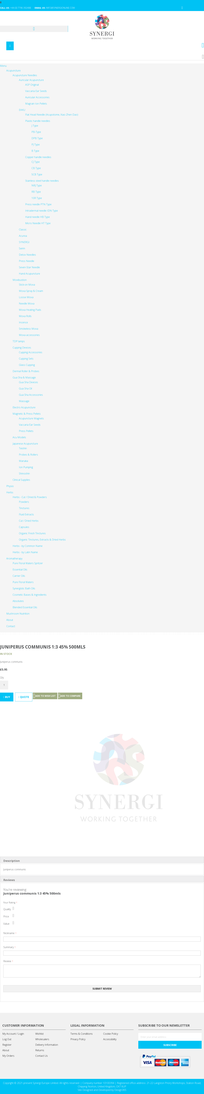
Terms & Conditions (81, 1033)
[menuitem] (10, 626)
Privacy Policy (77, 1039)
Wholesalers (42, 1039)
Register (6, 1044)
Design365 (120, 1090)
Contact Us (41, 1055)
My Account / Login (13, 1033)
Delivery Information (46, 1044)
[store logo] (102, 27)
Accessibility (109, 1039)
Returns (39, 1050)
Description (11, 861)
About (5, 1050)
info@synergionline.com (60, 7)
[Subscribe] (170, 1045)
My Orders (8, 1055)
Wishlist (39, 1033)
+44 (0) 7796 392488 (20, 7)
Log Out (6, 1039)
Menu (3, 66)
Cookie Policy (110, 1033)
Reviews (9, 880)
